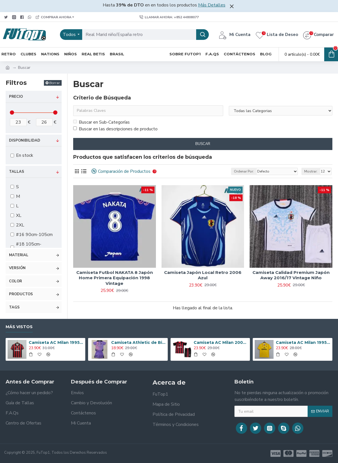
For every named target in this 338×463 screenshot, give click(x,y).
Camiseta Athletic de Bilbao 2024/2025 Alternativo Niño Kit (138, 342)
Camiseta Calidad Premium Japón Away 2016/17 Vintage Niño (291, 275)
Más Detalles (211, 5)
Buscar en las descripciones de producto (115, 129)
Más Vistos (19, 326)
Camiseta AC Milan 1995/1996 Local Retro (56, 342)
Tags (14, 307)
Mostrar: (310, 171)
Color (15, 281)
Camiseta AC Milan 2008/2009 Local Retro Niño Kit (221, 342)
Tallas (16, 171)
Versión (17, 268)
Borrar (54, 83)
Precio (16, 96)
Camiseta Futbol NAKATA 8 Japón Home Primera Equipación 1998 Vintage (114, 278)
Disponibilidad (24, 140)
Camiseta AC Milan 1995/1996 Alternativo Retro (303, 342)
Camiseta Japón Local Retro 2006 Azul (202, 275)
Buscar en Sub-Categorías (101, 122)
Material (18, 255)
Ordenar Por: (244, 171)
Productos (21, 294)
